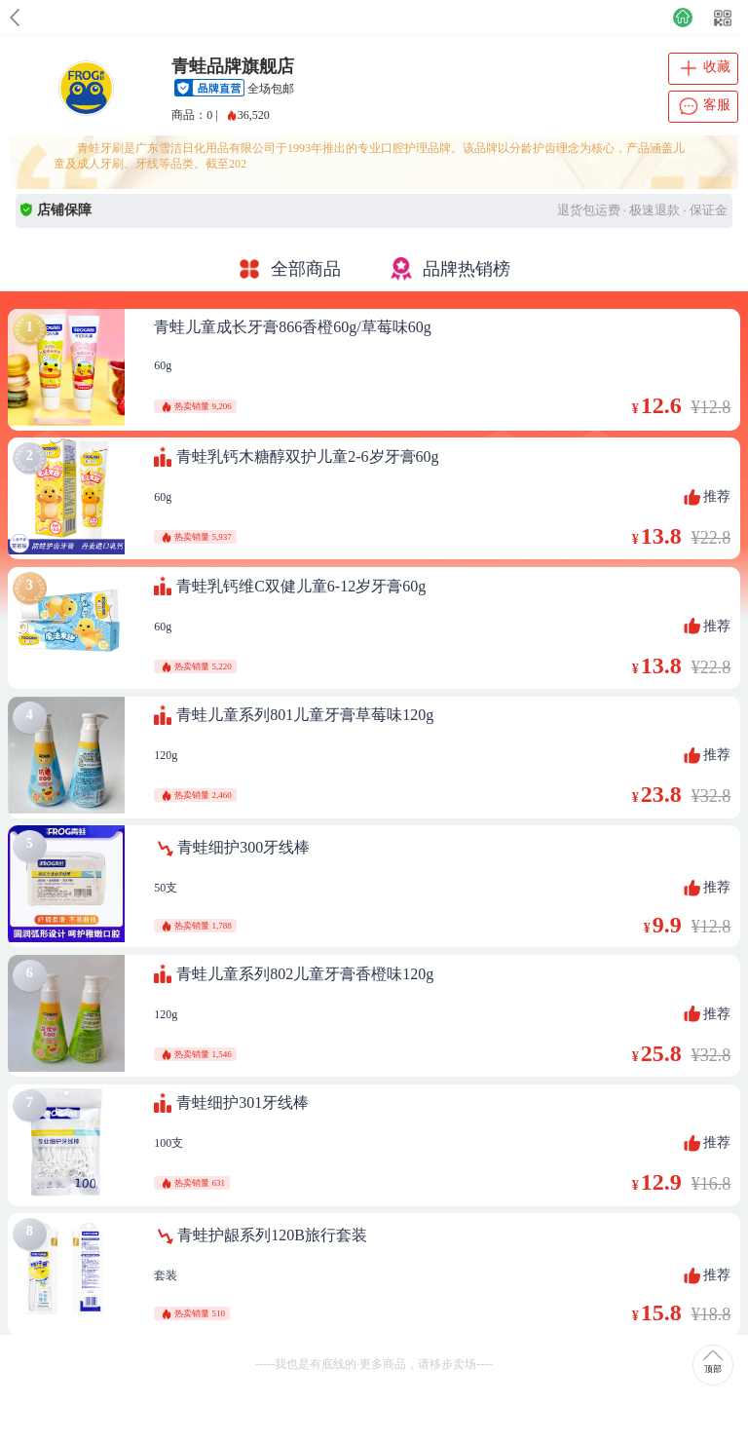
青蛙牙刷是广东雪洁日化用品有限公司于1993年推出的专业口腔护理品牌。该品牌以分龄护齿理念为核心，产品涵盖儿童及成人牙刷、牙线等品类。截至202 (369, 156)
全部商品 (289, 269)
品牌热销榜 (450, 269)
